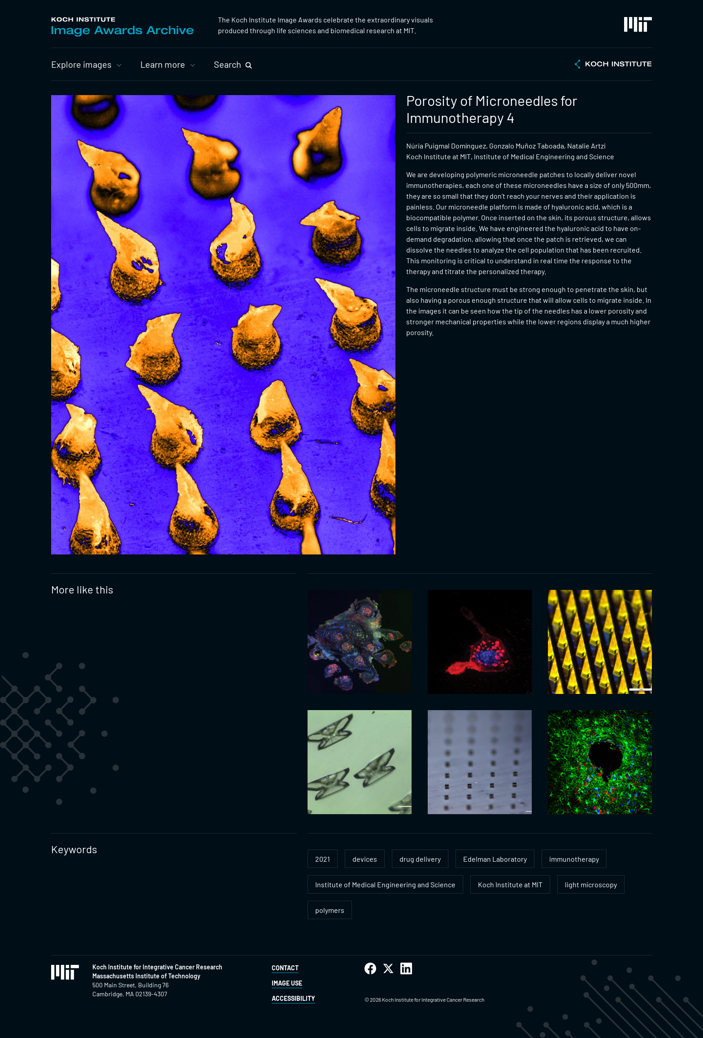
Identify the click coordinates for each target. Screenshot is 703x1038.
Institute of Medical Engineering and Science (385, 884)
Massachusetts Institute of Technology (146, 976)
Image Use (287, 983)
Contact (285, 968)
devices (364, 859)
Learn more (162, 64)
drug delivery (420, 859)
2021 (322, 859)
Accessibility (293, 998)
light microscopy (591, 884)
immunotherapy (574, 859)
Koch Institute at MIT (510, 884)
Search (227, 64)
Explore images (81, 64)
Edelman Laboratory (495, 859)
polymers (329, 910)
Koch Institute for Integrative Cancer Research (157, 967)
